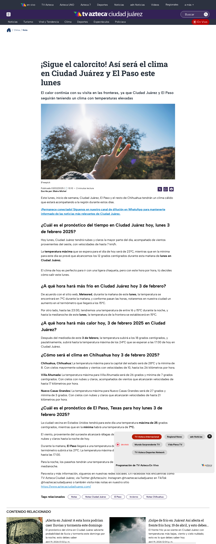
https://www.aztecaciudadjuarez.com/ (66, 486)
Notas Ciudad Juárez (95, 497)
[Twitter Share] (160, 189)
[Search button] (206, 14)
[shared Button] (165, 189)
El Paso (117, 497)
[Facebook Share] (171, 189)
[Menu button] (21, 14)
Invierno (134, 497)
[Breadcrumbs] (10, 30)
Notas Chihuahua (154, 497)
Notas (74, 497)
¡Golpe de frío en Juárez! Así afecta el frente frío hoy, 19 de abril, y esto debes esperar (178, 522)
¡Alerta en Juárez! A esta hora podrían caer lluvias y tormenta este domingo (74, 522)
